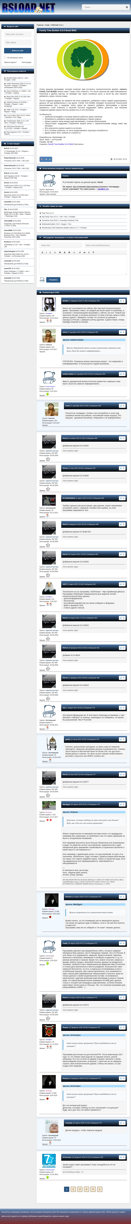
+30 (46, 159)
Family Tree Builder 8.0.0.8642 (61, 144)
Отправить (53, 280)
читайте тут (103, 189)
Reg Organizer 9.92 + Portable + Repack (17, 133)
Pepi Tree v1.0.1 (48, 213)
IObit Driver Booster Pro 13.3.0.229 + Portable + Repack (15, 127)
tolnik (65, 332)
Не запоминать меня (15, 58)
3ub (64, 708)
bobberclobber (68, 374)
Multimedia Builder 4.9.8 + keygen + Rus (56, 224)
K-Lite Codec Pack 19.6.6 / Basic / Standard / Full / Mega (17, 116)
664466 (65, 301)
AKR (64, 584)
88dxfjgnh (66, 804)
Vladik (65, 943)
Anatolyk (68, 1123)
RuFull (65, 438)
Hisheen (68, 897)
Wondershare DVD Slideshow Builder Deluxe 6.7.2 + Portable (64, 228)
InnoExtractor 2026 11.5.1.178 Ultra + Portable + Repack (16, 122)
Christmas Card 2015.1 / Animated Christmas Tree (60, 220)
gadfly (67, 739)
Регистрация (26, 62)
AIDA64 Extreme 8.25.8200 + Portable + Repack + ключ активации (16, 104)
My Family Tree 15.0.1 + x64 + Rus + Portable (58, 217)
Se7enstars (67, 1157)
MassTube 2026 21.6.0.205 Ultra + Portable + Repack (17, 98)
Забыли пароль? (10, 62)
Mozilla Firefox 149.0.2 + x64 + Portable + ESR (16, 79)
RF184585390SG (69, 498)
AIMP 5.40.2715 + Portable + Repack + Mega (16, 111)
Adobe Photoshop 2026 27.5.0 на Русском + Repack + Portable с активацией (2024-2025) (17, 85)
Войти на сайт (17, 51)
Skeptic (65, 1027)
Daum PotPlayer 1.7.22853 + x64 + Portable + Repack (17, 92)
